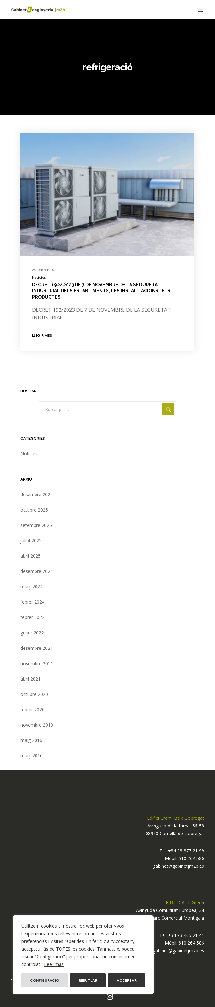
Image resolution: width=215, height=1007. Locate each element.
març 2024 (31, 587)
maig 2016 (31, 740)
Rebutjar (88, 980)
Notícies (39, 277)
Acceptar (127, 980)
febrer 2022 (32, 617)
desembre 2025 (36, 494)
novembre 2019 (36, 725)
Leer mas (54, 964)
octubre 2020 (34, 694)
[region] (83, 954)
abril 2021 (30, 679)
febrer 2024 (32, 602)
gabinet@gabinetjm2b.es (178, 866)
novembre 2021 (36, 663)
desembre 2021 (36, 648)
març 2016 (31, 756)
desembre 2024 (36, 571)
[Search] (168, 409)
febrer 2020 (32, 709)
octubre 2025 (34, 510)
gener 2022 (32, 633)
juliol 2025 (31, 540)
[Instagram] (110, 996)
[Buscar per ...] (107, 409)
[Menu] (199, 9)
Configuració (44, 980)
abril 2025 (30, 556)
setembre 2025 (36, 525)
